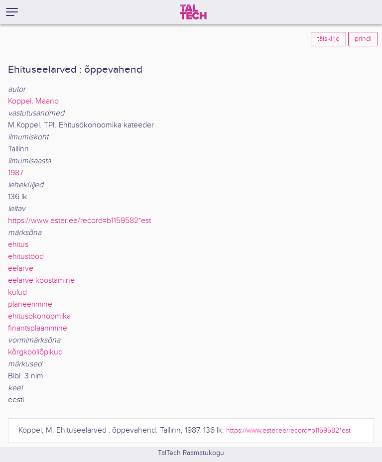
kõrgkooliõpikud (35, 352)
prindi (363, 39)
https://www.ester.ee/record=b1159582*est (79, 221)
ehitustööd (26, 256)
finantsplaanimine (37, 328)
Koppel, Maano (33, 101)
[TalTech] (193, 12)
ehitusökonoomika (39, 316)
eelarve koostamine (41, 280)
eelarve (20, 268)
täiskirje (328, 39)
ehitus (18, 244)
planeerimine (30, 304)
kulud (17, 292)
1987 (15, 173)
